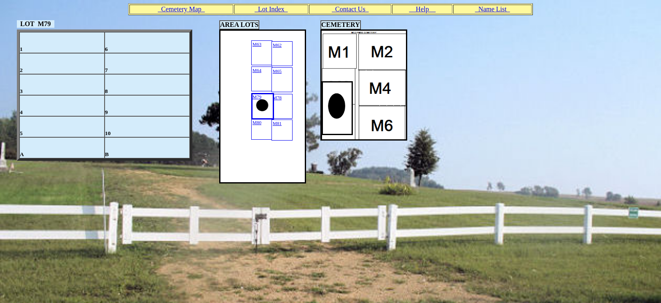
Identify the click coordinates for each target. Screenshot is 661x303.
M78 (277, 97)
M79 (257, 96)
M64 (257, 70)
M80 (257, 122)
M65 (277, 71)
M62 (277, 45)
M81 (277, 123)
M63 (257, 44)
